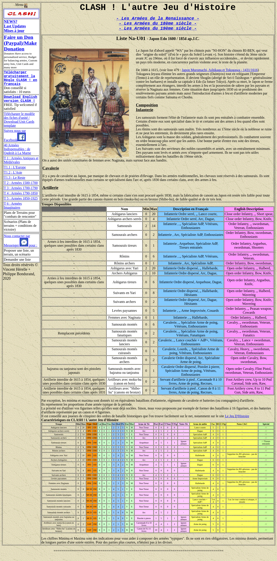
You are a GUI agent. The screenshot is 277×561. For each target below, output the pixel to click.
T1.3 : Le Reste (14, 183)
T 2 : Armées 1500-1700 (21, 188)
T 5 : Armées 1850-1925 (21, 203)
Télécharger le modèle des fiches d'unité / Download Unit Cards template (19, 125)
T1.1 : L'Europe (15, 172)
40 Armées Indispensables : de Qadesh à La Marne (17, 154)
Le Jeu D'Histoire (237, 421)
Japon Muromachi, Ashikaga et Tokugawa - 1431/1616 (220, 75)
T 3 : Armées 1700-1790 (21, 193)
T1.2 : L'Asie (13, 177)
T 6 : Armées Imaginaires (13, 210)
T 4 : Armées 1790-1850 (21, 198)
